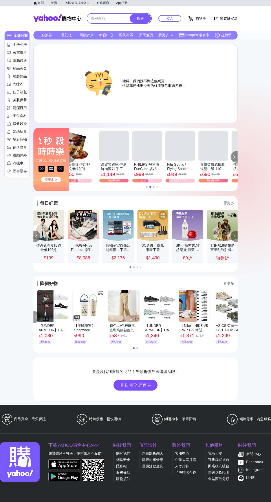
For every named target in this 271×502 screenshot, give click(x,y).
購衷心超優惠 (152, 460)
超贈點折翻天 (152, 453)
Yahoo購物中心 (57, 18)
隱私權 (121, 466)
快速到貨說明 (218, 472)
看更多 (165, 35)
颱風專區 (126, 35)
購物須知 (123, 479)
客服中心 (182, 453)
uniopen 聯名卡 (194, 35)
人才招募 (182, 466)
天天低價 (146, 35)
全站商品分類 (218, 479)
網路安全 (123, 460)
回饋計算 (86, 35)
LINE (250, 478)
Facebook (254, 462)
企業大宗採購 (185, 460)
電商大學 (215, 453)
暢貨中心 (106, 35)
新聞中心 (253, 454)
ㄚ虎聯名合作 (185, 472)
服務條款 (123, 472)
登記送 (66, 35)
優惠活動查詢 (152, 466)
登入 (170, 18)
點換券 (47, 35)
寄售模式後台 (218, 460)
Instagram (255, 470)
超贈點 (223, 35)
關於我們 (123, 453)
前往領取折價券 (136, 385)
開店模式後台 (218, 466)
